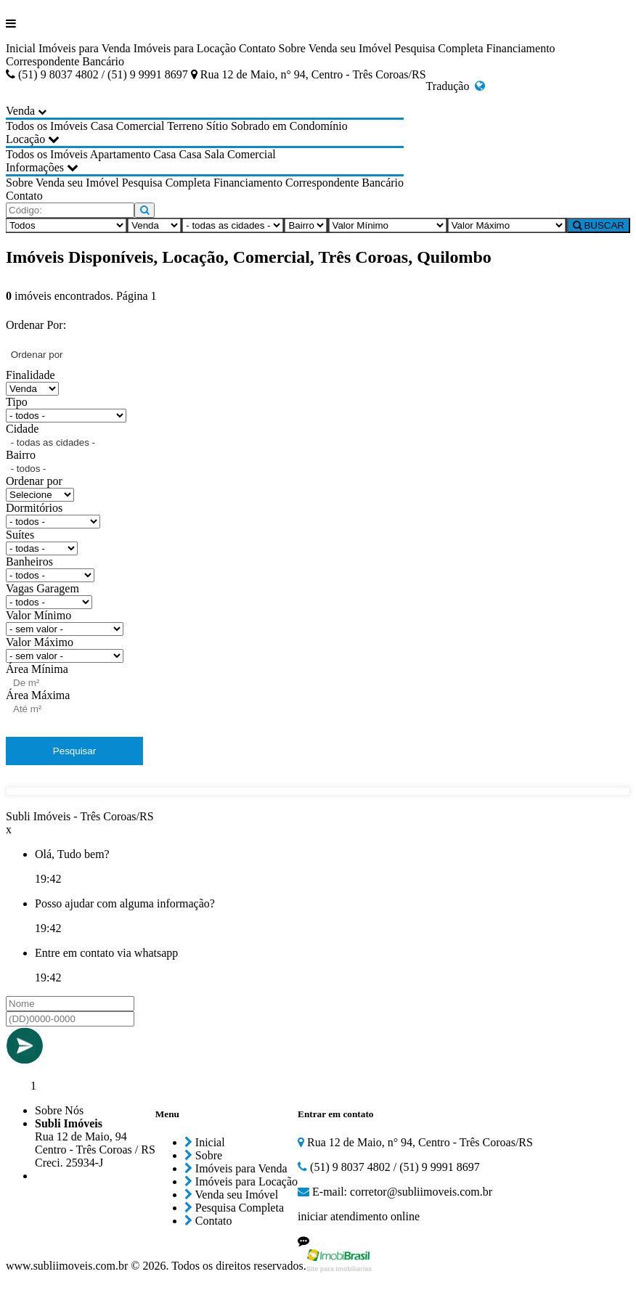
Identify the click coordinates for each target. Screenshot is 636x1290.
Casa (102, 126)
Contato (257, 48)
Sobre (292, 48)
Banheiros (29, 561)
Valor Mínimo (38, 615)
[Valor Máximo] (507, 225)
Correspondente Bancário (65, 61)
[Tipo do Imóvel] (66, 225)
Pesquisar (74, 751)
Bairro (21, 455)
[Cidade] (232, 225)
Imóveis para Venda (84, 48)
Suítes (20, 534)
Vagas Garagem (42, 588)
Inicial (21, 48)
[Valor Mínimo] (388, 225)
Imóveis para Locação (185, 48)
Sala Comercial (240, 154)
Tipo (17, 402)
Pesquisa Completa (438, 48)
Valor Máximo (39, 642)
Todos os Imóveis (47, 126)
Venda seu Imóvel (350, 48)
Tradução (456, 86)
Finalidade (30, 375)
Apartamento (120, 154)
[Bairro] (306, 225)
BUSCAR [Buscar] (598, 225)
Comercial (140, 126)
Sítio (217, 126)
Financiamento (520, 48)
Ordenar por (34, 481)
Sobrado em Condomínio (289, 126)
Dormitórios (34, 508)
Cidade (22, 428)
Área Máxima (38, 695)
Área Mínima (37, 669)
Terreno (185, 126)
